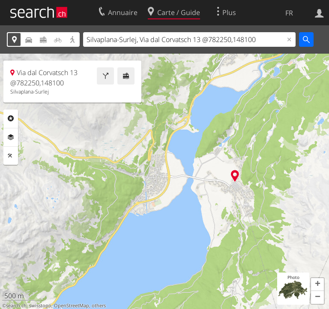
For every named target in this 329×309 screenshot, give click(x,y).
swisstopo (40, 306)
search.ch (16, 306)
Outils (10, 156)
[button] (317, 284)
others (99, 306)
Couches (10, 137)
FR (289, 13)
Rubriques (10, 118)
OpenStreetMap (71, 306)
